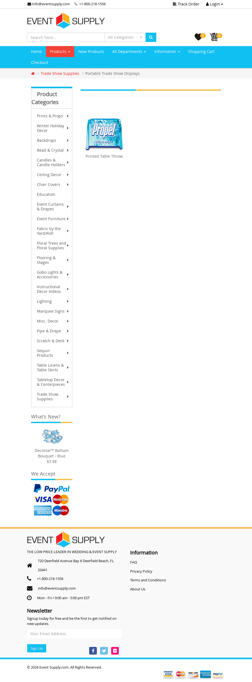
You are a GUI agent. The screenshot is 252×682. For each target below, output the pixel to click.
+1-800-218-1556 (92, 3)
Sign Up (37, 648)
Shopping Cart (201, 51)
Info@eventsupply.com (49, 3)
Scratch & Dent (53, 340)
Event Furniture (53, 218)
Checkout (39, 62)
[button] (125, 37)
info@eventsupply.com (57, 588)
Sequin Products (53, 353)
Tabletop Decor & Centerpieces (53, 382)
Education (46, 194)
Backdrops (53, 140)
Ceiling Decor (53, 174)
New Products (91, 51)
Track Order (186, 4)
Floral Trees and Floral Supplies (53, 245)
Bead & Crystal (53, 150)
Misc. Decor (53, 321)
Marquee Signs (53, 311)
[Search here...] (66, 37)
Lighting (53, 301)
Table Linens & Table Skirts (53, 367)
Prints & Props (53, 115)
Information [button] (167, 51)
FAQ (133, 562)
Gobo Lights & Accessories (53, 274)
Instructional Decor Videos (53, 289)
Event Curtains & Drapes (53, 206)
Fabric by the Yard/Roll (53, 231)
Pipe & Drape (53, 330)
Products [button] (60, 51)
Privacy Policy (141, 571)
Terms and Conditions (148, 580)
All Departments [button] (129, 51)
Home (36, 51)
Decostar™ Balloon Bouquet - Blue (52, 453)
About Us (137, 589)
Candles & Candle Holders (53, 162)
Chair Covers (53, 184)
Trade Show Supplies (53, 396)
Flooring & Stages (53, 260)
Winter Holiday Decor (53, 128)
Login (214, 4)
